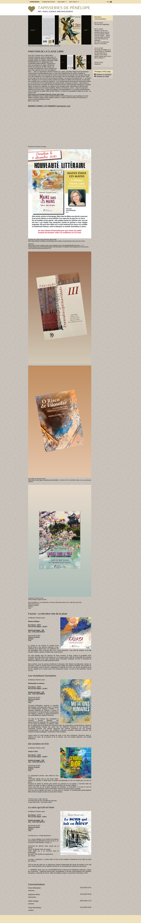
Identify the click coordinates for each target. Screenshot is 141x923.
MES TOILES (73, 2)
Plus (109, 1)
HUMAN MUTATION (48, 2)
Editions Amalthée (34, 637)
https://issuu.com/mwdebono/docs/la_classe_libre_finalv (46, 94)
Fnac (29, 640)
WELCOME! (61, 2)
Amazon (30, 638)
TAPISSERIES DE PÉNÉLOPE (64, 7)
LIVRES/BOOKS (34, 2)
